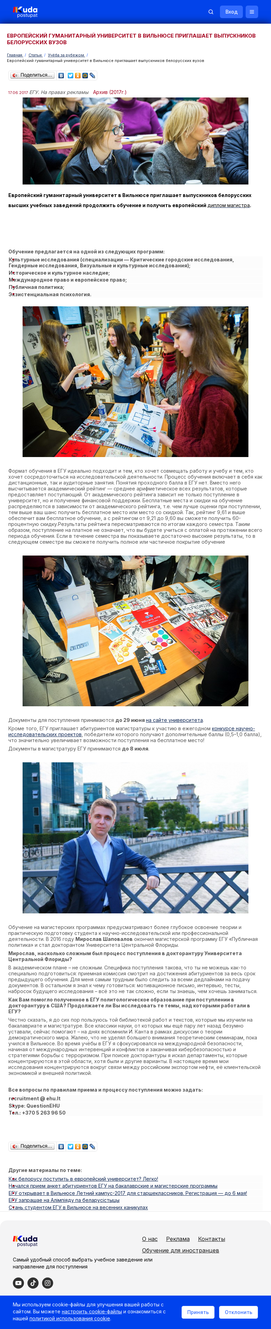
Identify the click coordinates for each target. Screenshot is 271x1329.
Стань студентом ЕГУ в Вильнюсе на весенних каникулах (78, 1192)
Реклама (211, 1222)
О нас (183, 1222)
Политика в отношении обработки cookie (64, 1293)
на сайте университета (174, 714)
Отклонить (237, 1312)
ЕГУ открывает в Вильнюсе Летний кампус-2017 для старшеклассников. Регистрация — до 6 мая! (128, 1180)
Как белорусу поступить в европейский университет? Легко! (83, 1168)
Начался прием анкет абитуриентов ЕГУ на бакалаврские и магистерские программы (113, 1174)
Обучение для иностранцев (214, 1245)
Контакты (189, 1233)
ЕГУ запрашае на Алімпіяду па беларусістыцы (64, 1186)
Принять (197, 1312)
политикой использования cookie (71, 1320)
